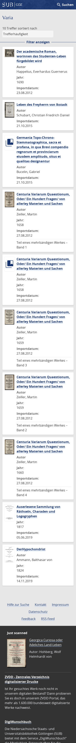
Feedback (29, 619)
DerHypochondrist (31, 549)
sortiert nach (27, 28)
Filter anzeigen (38, 42)
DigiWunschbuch (18, 722)
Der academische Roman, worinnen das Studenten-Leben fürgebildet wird (41, 56)
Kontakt (40, 604)
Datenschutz (38, 612)
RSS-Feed (48, 619)
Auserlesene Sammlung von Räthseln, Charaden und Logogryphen (38, 511)
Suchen (65, 4)
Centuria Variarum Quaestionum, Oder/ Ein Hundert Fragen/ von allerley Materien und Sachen (43, 199)
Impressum (60, 604)
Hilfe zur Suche (18, 604)
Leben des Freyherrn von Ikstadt (42, 104)
